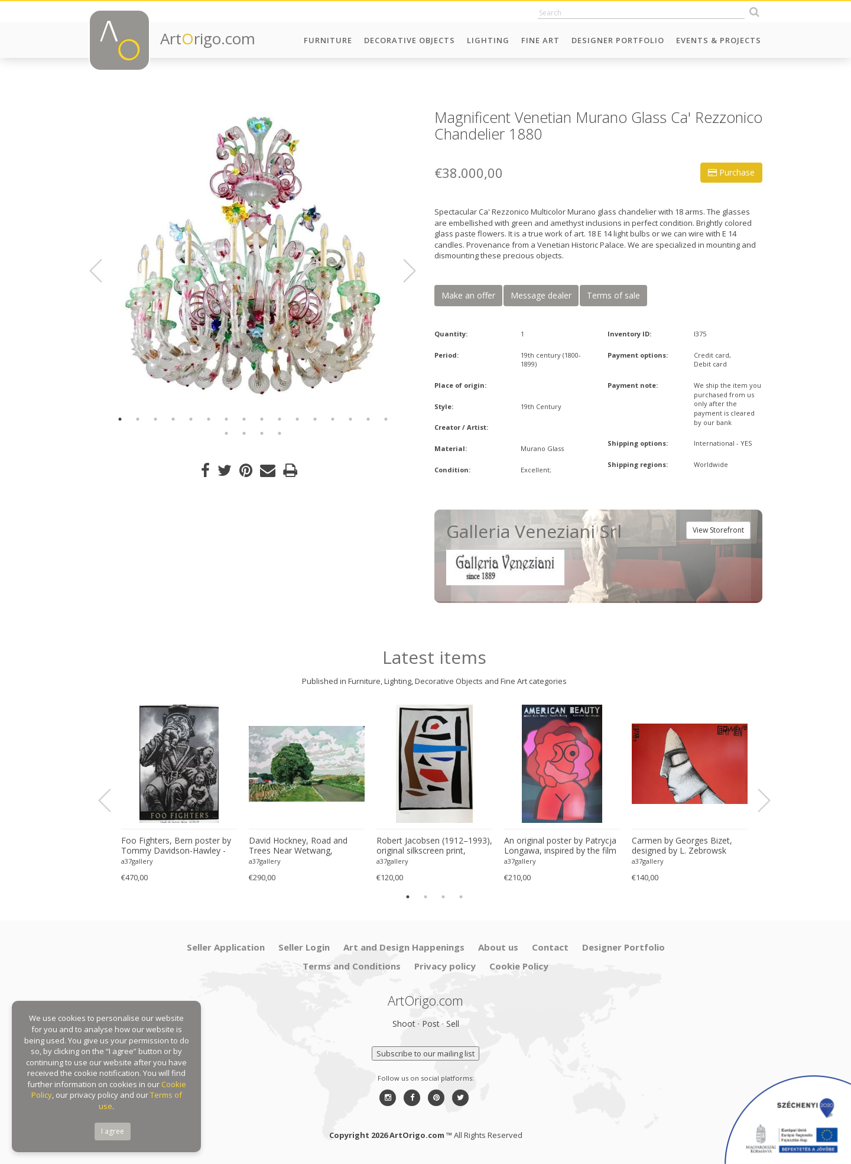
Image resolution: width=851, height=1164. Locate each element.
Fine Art (540, 40)
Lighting (488, 40)
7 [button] (226, 419)
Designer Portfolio (617, 40)
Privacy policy (445, 966)
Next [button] (402, 271)
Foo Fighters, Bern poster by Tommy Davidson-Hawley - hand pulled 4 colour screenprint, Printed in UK (176, 846)
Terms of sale (613, 295)
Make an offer (468, 295)
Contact (550, 947)
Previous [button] (103, 271)
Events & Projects (718, 40)
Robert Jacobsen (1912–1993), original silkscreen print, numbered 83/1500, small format (434, 846)
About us (498, 947)
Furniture (328, 40)
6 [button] (209, 419)
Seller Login (304, 947)
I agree (112, 1131)
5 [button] (191, 419)
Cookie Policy (518, 966)
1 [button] (120, 419)
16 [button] (386, 419)
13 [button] (333, 419)
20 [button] (279, 433)
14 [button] (350, 419)
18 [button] (244, 433)
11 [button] (297, 419)
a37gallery (137, 861)
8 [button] (244, 419)
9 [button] (262, 419)
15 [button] (368, 419)
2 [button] (138, 419)
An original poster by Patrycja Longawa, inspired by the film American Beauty (560, 846)
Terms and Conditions (352, 966)
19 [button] (262, 433)
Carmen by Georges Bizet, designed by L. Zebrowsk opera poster (682, 846)
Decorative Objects (409, 40)
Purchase (731, 172)
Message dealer (541, 295)
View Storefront (718, 530)
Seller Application (226, 947)
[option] (252, 255)
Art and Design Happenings (404, 947)
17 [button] (226, 433)
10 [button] (279, 419)
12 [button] (315, 419)
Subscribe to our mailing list (425, 1053)
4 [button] (173, 419)
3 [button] (155, 419)
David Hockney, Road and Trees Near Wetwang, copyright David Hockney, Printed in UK (298, 846)
